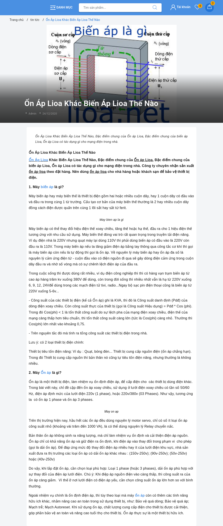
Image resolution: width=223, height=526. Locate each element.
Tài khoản (180, 7)
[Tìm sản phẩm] (113, 7)
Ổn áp (46, 372)
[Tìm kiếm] (155, 7)
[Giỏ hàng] (209, 7)
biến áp (47, 187)
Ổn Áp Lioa (38, 160)
